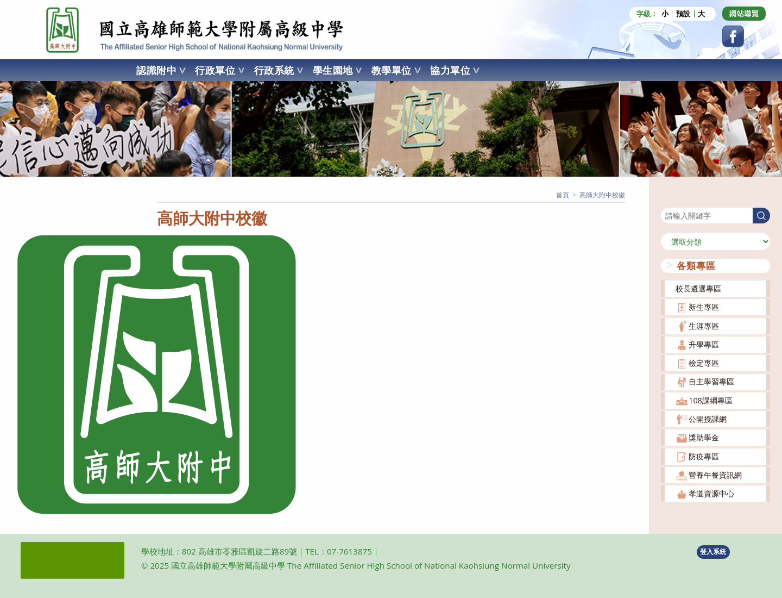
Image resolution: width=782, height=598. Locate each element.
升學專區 (704, 344)
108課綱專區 (711, 400)
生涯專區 (704, 326)
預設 (683, 13)
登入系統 (713, 551)
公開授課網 (708, 419)
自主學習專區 (711, 381)
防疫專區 (704, 456)
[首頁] (562, 195)
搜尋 (668, 201)
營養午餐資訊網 (715, 475)
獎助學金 (704, 437)
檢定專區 (704, 363)
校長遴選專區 (698, 288)
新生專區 (704, 307)
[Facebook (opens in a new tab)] (733, 36)
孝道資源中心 (711, 493)
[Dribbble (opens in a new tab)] (744, 14)
